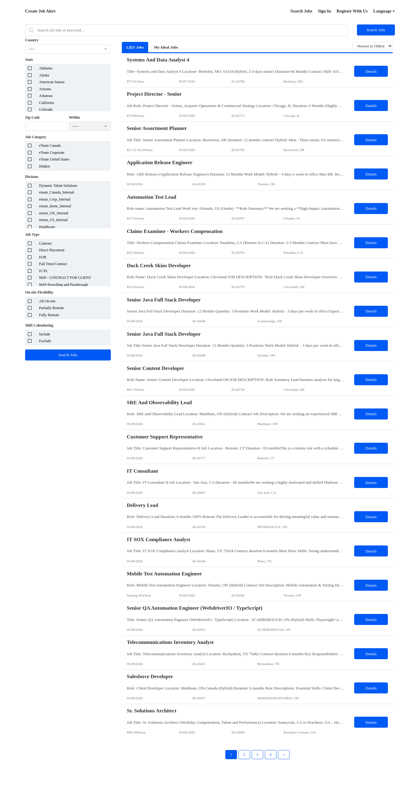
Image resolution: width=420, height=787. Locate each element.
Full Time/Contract (53, 264)
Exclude (45, 341)
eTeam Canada (50, 145)
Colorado (46, 109)
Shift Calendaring (39, 325)
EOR (43, 257)
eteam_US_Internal (53, 220)
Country (31, 40)
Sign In (324, 11)
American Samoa (52, 82)
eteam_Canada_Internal (56, 192)
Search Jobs (301, 11)
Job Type (32, 234)
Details (371, 71)
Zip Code (32, 117)
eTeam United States (54, 159)
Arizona (45, 89)
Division (31, 177)
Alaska (44, 75)
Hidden (44, 166)
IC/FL (43, 271)
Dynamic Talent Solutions (58, 185)
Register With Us (352, 11)
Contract (45, 243)
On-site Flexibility (39, 292)
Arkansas (46, 96)
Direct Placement (52, 250)
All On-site (47, 301)
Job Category (35, 137)
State (29, 59)
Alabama (45, 68)
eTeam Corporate (52, 152)
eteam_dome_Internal (55, 206)
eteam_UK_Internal (53, 213)
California (46, 103)
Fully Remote (49, 315)
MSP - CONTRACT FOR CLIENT (65, 277)
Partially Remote (51, 308)
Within (74, 117)
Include (44, 334)
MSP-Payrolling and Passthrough (63, 285)
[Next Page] (284, 754)
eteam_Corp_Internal (54, 199)
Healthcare (47, 227)
